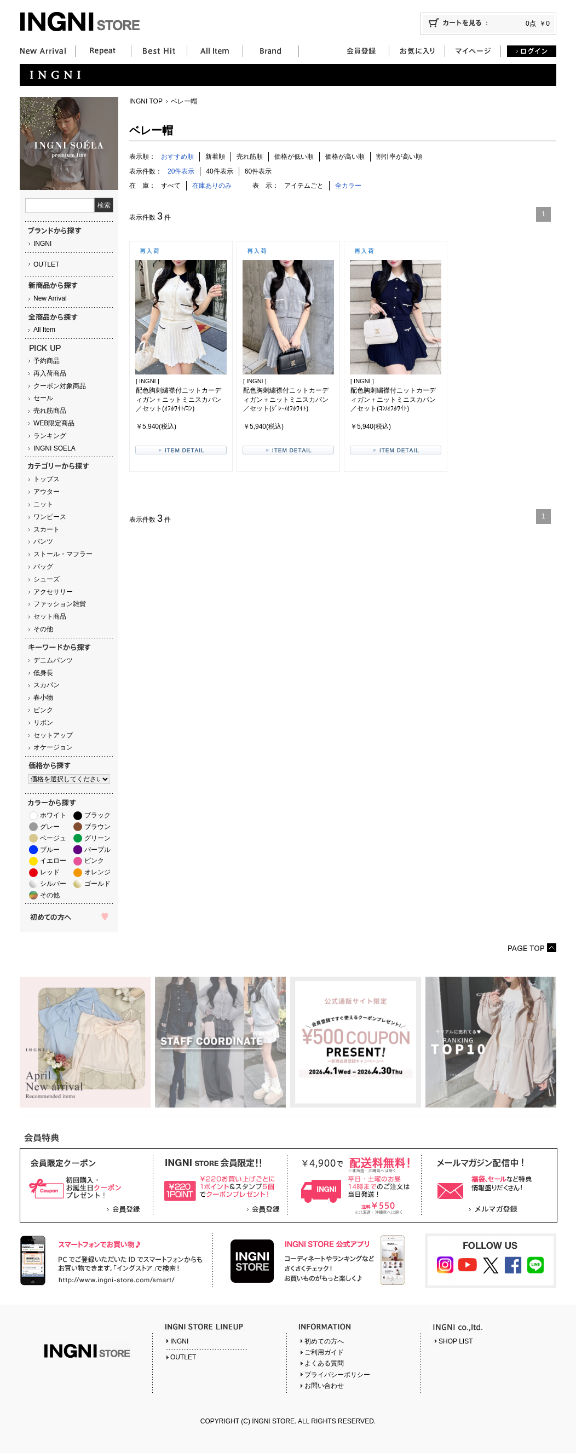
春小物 (43, 697)
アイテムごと (304, 185)
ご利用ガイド (324, 1352)
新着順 (215, 156)
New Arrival (50, 298)
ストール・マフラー (63, 554)
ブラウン (97, 827)
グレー (50, 827)
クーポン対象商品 (59, 386)
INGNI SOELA (54, 448)
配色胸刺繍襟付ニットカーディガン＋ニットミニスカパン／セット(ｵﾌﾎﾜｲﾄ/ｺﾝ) (178, 400)
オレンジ (97, 872)
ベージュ (53, 838)
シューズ (46, 579)
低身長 (43, 673)
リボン (43, 722)
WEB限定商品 (53, 423)
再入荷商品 (49, 373)
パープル (97, 850)
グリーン (97, 838)
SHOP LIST (456, 1341)
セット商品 (49, 616)
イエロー (53, 860)
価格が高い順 (345, 156)
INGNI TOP (146, 101)
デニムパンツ (53, 660)
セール (43, 398)
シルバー (53, 883)
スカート (46, 529)
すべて (171, 185)
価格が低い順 (294, 156)
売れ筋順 (250, 156)
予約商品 (46, 361)
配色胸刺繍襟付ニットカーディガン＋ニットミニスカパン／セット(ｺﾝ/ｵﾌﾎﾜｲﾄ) (393, 400)
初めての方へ (324, 1341)
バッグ (43, 566)
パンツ (43, 541)
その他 (43, 629)
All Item (44, 329)
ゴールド (97, 883)
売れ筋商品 (49, 410)
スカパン (46, 685)
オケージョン (53, 747)
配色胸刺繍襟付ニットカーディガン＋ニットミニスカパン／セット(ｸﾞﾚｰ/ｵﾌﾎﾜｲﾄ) (286, 400)
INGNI (42, 243)
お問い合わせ (324, 1385)
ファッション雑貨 (59, 604)
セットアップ (53, 735)
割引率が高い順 (399, 156)
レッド (50, 872)
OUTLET (46, 264)
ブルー (50, 850)
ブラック (97, 815)
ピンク (43, 710)
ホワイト (53, 815)
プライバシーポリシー (337, 1375)
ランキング (49, 436)
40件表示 (219, 171)
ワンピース (49, 517)
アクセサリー (53, 592)
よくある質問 (324, 1363)
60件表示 (258, 171)
